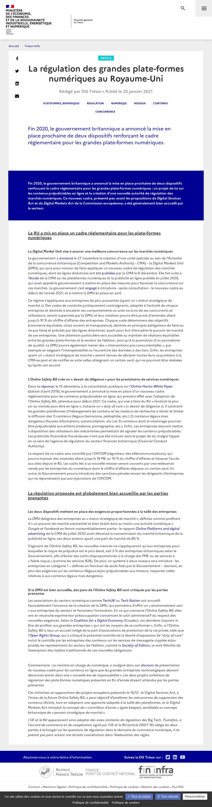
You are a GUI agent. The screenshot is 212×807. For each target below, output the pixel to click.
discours (147, 665)
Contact (34, 787)
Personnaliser (195, 796)
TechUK (109, 600)
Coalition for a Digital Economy (98, 620)
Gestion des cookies (155, 787)
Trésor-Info (32, 46)
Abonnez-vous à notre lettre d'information (57, 757)
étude (34, 278)
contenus (160, 103)
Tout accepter (139, 796)
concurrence (105, 111)
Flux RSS (177, 787)
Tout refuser (167, 796)
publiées (108, 273)
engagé (91, 288)
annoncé (66, 258)
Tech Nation (130, 600)
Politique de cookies (124, 787)
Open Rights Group (45, 635)
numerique (119, 103)
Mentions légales (54, 787)
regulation (95, 103)
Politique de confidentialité (88, 787)
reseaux (140, 103)
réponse (47, 386)
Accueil (14, 46)
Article (106, 58)
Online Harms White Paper (152, 386)
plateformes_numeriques (61, 103)
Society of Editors (136, 645)
